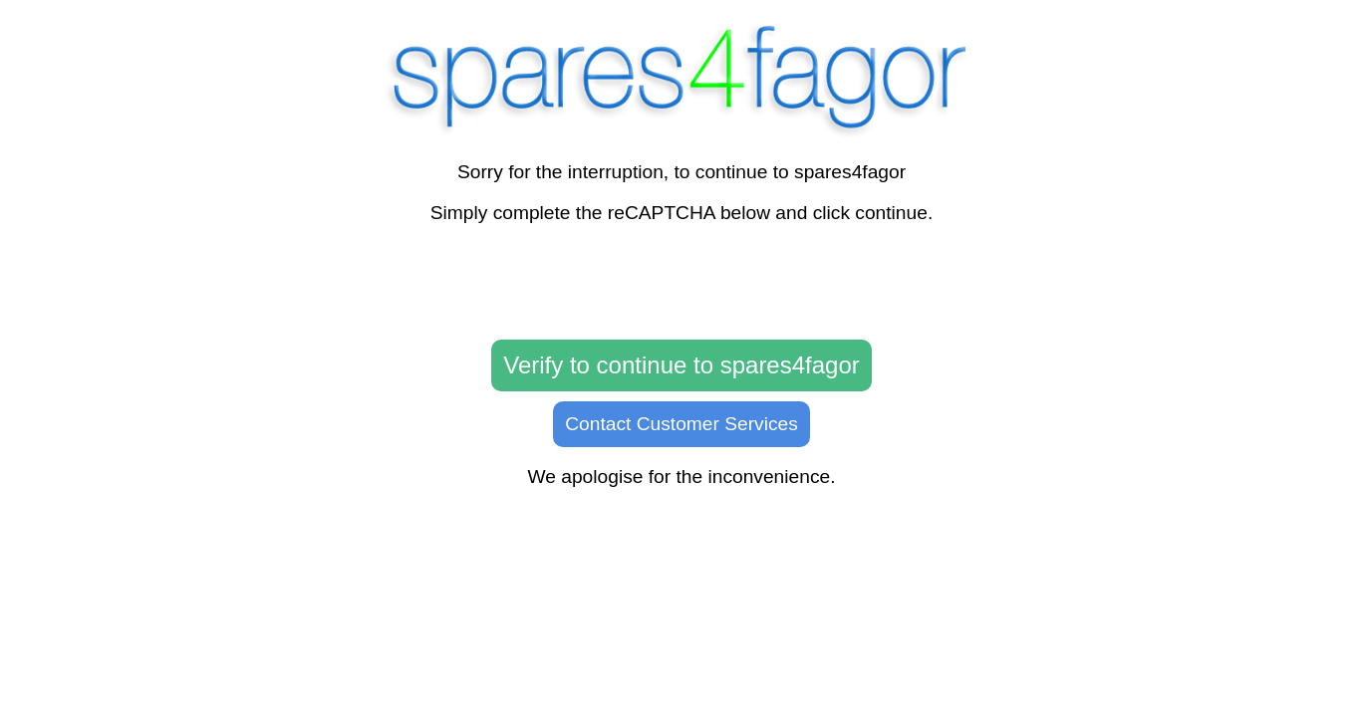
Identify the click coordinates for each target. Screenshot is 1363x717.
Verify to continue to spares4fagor (681, 365)
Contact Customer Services (681, 423)
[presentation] (681, 283)
